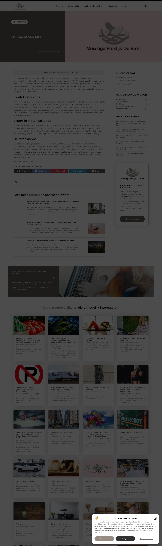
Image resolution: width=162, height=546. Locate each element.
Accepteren (104, 539)
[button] (155, 518)
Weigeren (125, 539)
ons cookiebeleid (140, 530)
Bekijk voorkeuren (146, 539)
